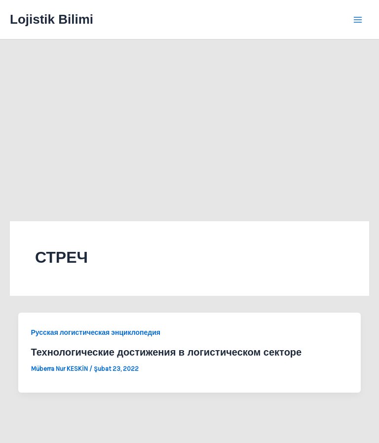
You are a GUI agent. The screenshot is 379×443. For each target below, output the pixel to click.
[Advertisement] (189, 113)
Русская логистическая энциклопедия (95, 332)
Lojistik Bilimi (51, 19)
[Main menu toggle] (358, 19)
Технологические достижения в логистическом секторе (166, 352)
